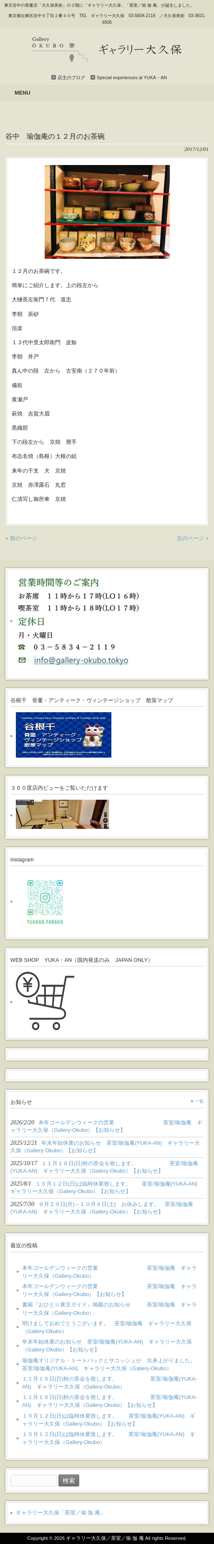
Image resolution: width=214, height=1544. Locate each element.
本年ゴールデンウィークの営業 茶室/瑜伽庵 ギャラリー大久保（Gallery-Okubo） (109, 1272)
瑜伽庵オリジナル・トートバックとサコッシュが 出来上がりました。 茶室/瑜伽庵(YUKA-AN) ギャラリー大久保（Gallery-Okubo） (109, 1364)
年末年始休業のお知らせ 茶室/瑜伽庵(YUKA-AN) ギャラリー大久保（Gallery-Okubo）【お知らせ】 (107, 1346)
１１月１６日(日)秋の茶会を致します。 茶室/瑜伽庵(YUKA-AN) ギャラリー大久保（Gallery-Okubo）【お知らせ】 (109, 1401)
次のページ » (193, 538)
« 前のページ (21, 538)
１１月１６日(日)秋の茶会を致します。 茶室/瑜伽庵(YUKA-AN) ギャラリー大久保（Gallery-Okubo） (109, 1383)
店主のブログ (71, 77)
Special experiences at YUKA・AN (132, 77)
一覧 (199, 1101)
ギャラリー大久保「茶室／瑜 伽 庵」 (61, 1512)
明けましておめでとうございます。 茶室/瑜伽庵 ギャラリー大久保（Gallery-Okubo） (107, 1327)
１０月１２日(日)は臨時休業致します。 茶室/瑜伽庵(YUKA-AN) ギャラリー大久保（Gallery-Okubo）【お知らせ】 (109, 1420)
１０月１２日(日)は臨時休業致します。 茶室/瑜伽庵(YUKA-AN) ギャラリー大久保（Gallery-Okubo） (109, 1438)
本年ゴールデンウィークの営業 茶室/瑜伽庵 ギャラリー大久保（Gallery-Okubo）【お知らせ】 (109, 1290)
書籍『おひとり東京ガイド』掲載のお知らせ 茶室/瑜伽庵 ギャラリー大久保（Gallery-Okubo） (109, 1308)
